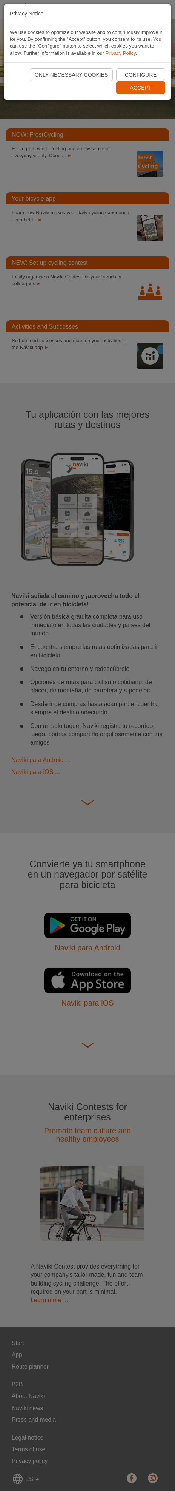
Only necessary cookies (71, 75)
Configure (141, 75)
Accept (141, 88)
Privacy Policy (121, 53)
